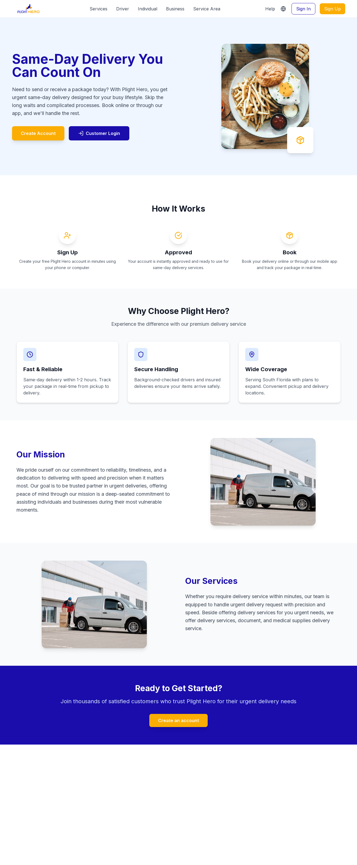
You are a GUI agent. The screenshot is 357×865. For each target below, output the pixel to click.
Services (98, 8)
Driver (122, 8)
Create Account (38, 133)
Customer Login (99, 133)
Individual (147, 8)
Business (175, 8)
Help (270, 8)
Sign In (303, 8)
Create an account (178, 720)
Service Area (206, 8)
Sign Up (332, 8)
